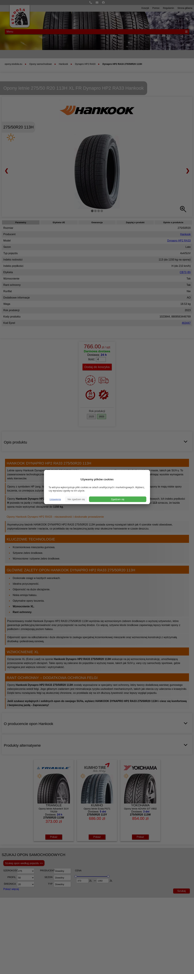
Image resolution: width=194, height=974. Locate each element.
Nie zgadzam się (76, 499)
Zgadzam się (117, 499)
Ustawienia (55, 499)
